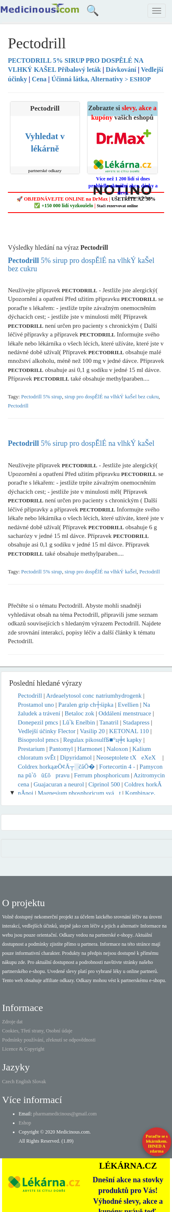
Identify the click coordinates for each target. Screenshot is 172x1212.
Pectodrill (18, 406)
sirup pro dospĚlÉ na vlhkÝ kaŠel (101, 572)
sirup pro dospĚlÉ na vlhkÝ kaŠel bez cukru (112, 397)
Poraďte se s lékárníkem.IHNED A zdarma (157, 1143)
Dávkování (121, 69)
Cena (39, 79)
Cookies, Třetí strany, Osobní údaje (37, 1031)
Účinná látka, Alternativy (87, 79)
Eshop (25, 1123)
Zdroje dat (12, 1022)
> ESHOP (138, 79)
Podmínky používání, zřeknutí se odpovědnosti (49, 1040)
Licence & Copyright (23, 1049)
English (23, 1081)
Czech (8, 1081)
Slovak (39, 1081)
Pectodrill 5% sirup (41, 397)
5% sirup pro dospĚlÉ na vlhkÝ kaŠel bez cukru (81, 264)
